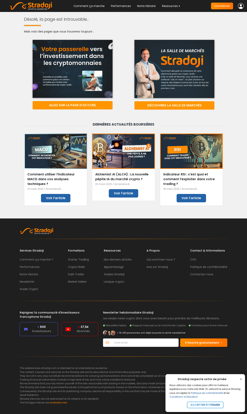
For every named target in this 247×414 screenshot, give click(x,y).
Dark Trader (76, 274)
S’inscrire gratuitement (204, 343)
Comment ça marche (89, 6)
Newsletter (27, 282)
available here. (59, 402)
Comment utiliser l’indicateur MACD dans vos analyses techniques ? (51, 179)
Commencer (222, 6)
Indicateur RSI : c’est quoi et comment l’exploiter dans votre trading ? (189, 179)
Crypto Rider (76, 267)
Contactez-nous (201, 274)
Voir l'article (55, 198)
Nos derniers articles (118, 260)
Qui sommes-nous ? (161, 260)
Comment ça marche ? (36, 260)
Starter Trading (78, 260)
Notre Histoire (146, 6)
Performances (121, 6)
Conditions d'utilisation (183, 396)
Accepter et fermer (205, 405)
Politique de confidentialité (207, 393)
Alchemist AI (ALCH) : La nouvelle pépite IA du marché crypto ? (122, 176)
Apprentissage (114, 267)
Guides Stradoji (114, 274)
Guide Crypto (29, 289)
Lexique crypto (114, 282)
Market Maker (77, 282)
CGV (193, 260)
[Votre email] (145, 342)
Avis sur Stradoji (157, 267)
